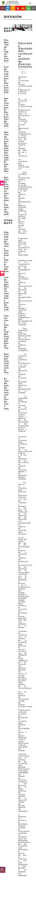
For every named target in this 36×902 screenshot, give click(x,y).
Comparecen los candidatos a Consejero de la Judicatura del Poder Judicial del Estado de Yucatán (6, 331)
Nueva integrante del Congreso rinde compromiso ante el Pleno (6, 363)
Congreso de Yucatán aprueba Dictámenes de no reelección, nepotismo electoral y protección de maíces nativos (6, 293)
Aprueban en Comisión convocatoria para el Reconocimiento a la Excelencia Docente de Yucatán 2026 (6, 112)
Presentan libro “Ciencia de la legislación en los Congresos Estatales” (6, 50)
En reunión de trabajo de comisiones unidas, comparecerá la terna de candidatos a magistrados (6, 393)
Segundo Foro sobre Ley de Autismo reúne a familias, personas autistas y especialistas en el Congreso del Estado (6, 252)
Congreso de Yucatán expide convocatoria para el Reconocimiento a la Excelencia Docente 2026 (6, 80)
